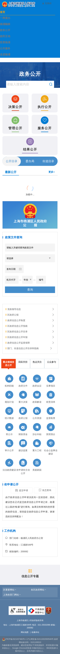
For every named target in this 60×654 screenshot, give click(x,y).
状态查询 (45, 490)
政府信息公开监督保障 (30, 342)
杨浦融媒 (5, 24)
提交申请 (21, 490)
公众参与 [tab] (51, 362)
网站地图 (24, 632)
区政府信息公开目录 (30, 331)
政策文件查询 (13, 237)
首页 (2, 12)
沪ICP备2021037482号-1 (14, 639)
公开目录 (11, 161)
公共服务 (5, 48)
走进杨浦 (5, 54)
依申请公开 (11, 484)
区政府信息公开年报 (30, 337)
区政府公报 (30, 314)
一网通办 (5, 18)
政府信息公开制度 (30, 320)
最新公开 (10, 172)
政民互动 (5, 36)
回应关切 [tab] (22, 362)
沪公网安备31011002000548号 (40, 639)
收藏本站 (35, 632)
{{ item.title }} (9, 179)
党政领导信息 (30, 309)
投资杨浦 (5, 42)
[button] (10, 589)
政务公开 (5, 30)
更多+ (51, 171)
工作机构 (10, 530)
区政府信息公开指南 (30, 326)
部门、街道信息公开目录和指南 (29, 348)
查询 (30, 289)
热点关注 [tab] (37, 362)
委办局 (30, 161)
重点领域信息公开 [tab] (8, 363)
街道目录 (48, 161)
